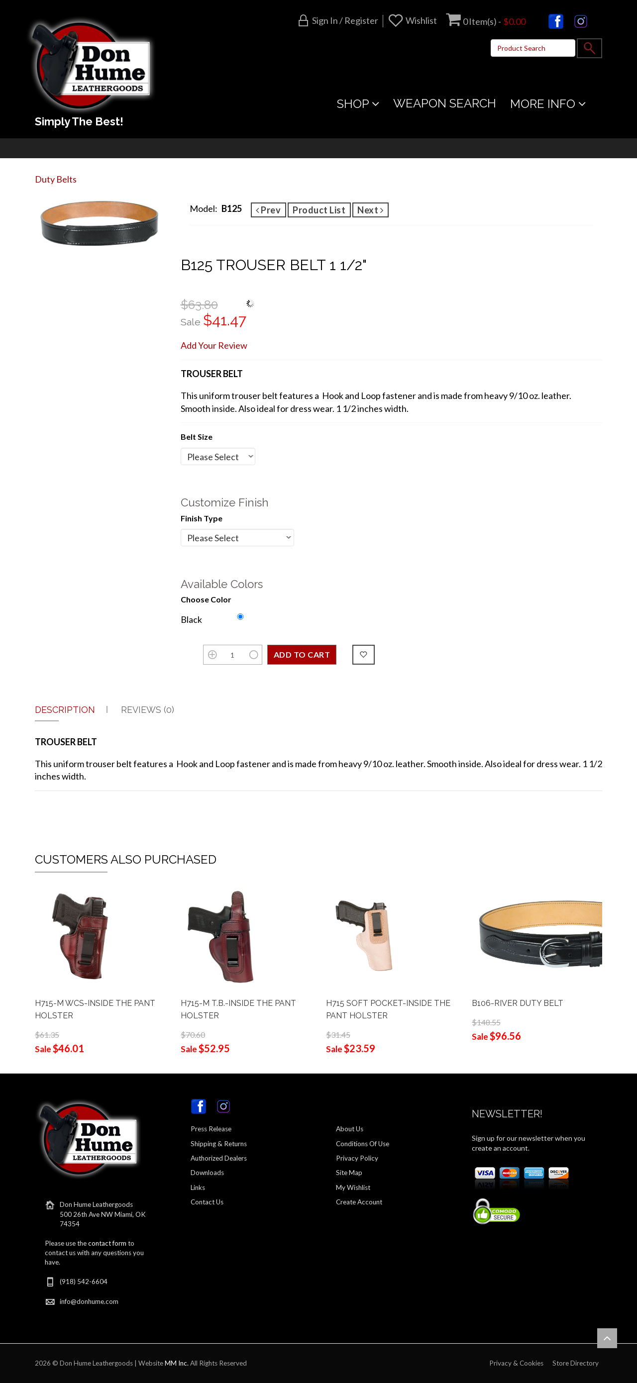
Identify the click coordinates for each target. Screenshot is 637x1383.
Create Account (359, 1202)
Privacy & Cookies (516, 1363)
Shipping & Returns (219, 1144)
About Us (349, 1129)
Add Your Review (214, 345)
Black (191, 619)
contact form (107, 1243)
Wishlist (421, 20)
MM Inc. (177, 1363)
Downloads (207, 1173)
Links (198, 1187)
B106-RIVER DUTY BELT (517, 1003)
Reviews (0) (147, 709)
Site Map (349, 1173)
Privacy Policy (357, 1158)
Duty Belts (56, 179)
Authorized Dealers (219, 1158)
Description (65, 709)
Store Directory (575, 1363)
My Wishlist (353, 1187)
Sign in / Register (345, 20)
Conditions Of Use (362, 1144)
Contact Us (207, 1202)
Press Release (211, 1129)
